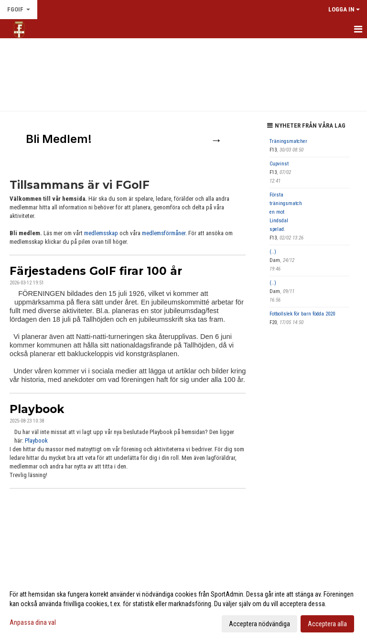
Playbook (37, 409)
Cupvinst (279, 164)
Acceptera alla (327, 624)
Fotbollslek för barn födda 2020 (302, 314)
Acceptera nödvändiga (259, 624)
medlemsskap (101, 233)
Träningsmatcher (288, 141)
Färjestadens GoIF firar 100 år (96, 271)
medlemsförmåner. (164, 233)
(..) (273, 252)
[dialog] (183, 608)
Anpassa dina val (33, 622)
